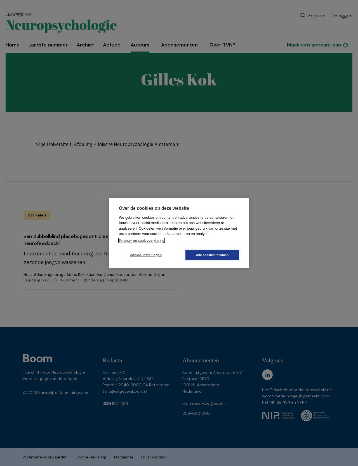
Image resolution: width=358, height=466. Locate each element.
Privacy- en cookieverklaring (141, 240)
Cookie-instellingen (146, 255)
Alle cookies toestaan (212, 255)
